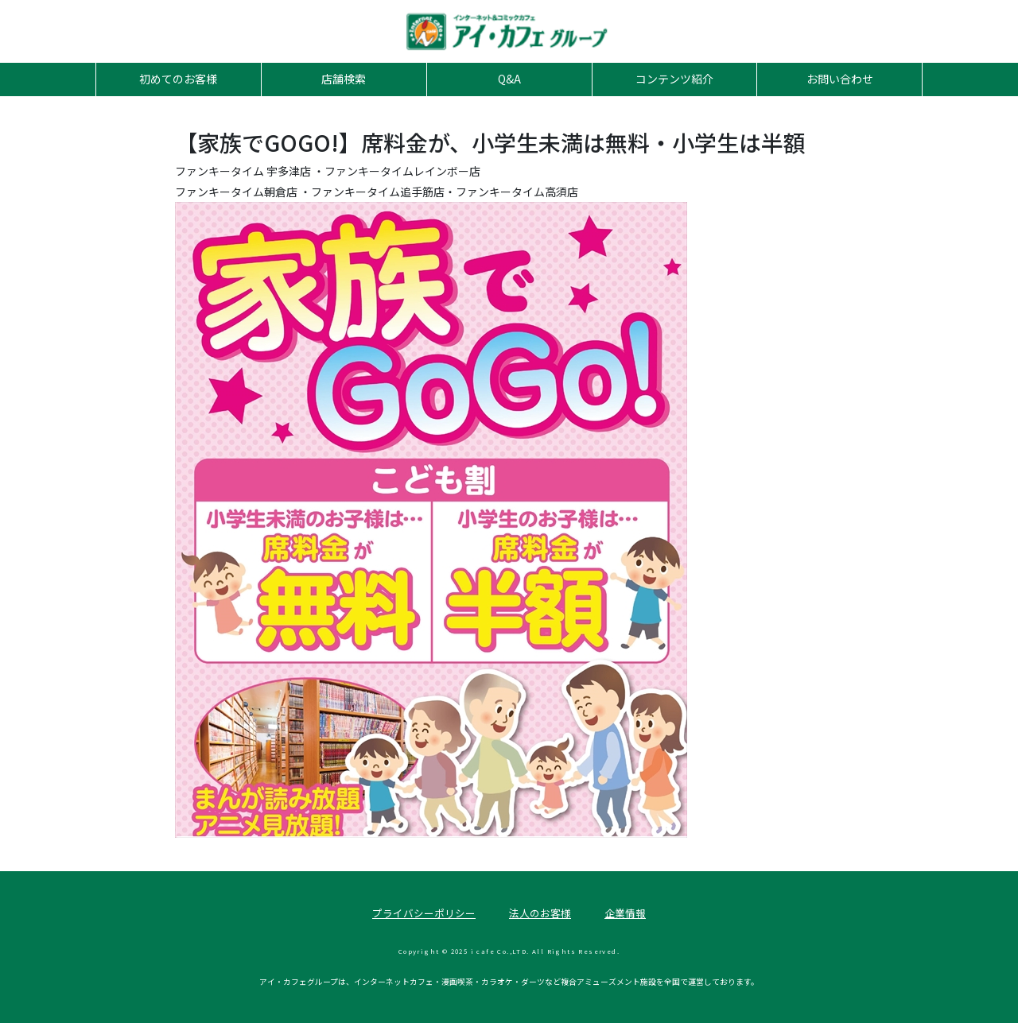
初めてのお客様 (178, 79)
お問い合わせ (839, 79)
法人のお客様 (540, 912)
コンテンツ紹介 (674, 79)
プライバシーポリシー (424, 912)
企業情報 (625, 912)
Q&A (509, 79)
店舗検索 (343, 79)
